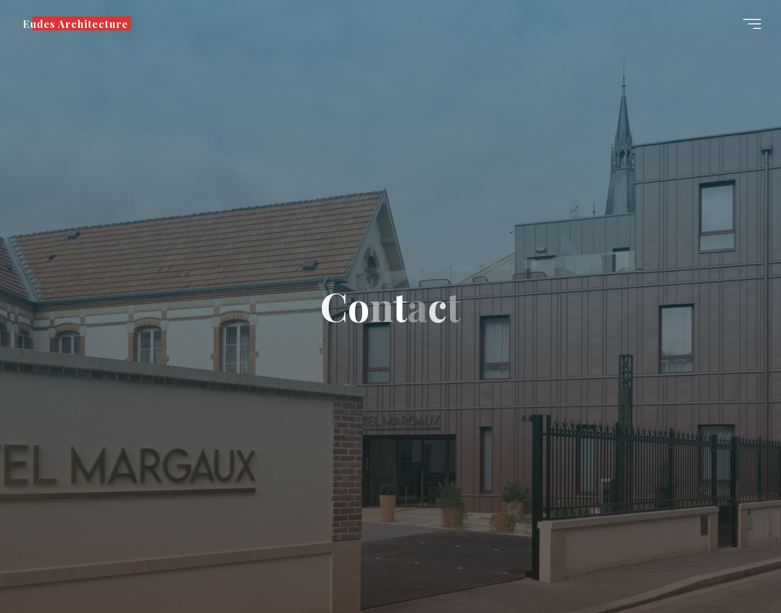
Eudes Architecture (75, 23)
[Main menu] (752, 24)
